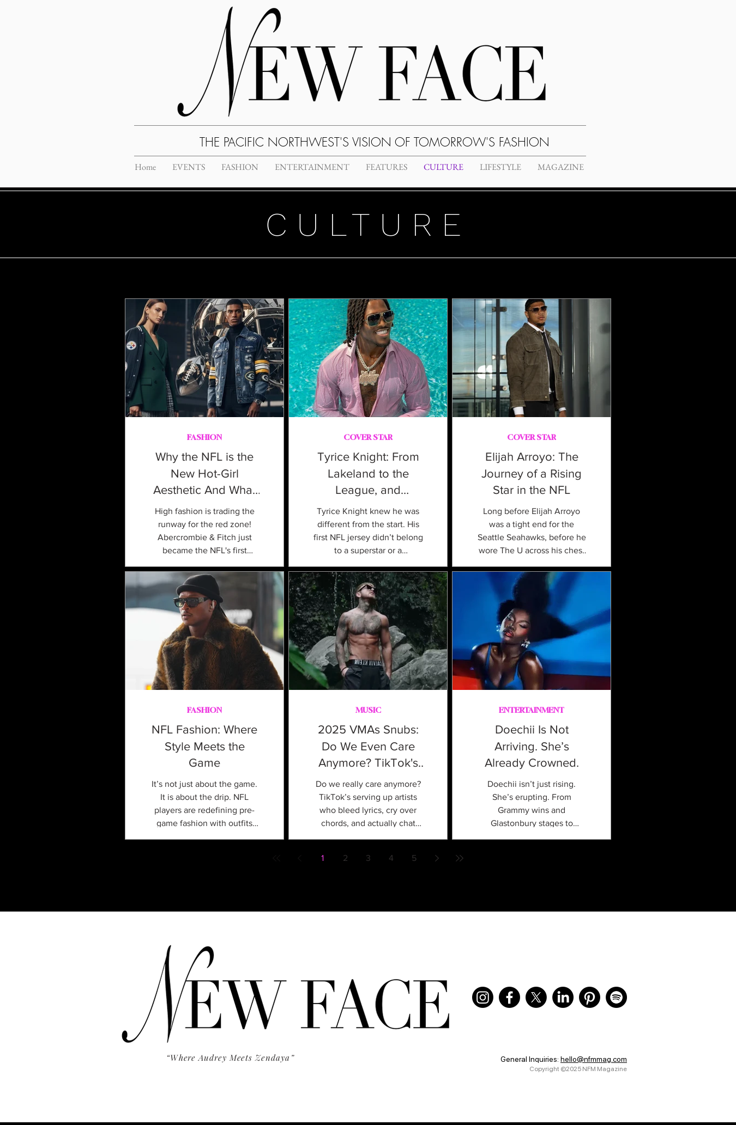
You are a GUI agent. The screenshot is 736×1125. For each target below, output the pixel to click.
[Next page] (437, 858)
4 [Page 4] (391, 858)
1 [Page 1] (322, 858)
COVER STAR (368, 437)
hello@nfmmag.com (593, 1059)
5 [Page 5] (414, 858)
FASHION (204, 437)
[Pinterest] (589, 997)
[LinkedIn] (563, 997)
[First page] (276, 858)
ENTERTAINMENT (531, 709)
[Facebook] (509, 997)
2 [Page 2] (345, 858)
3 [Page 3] (368, 858)
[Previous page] (299, 858)
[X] (536, 997)
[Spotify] (616, 997)
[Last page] (459, 858)
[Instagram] (482, 997)
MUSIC (368, 709)
